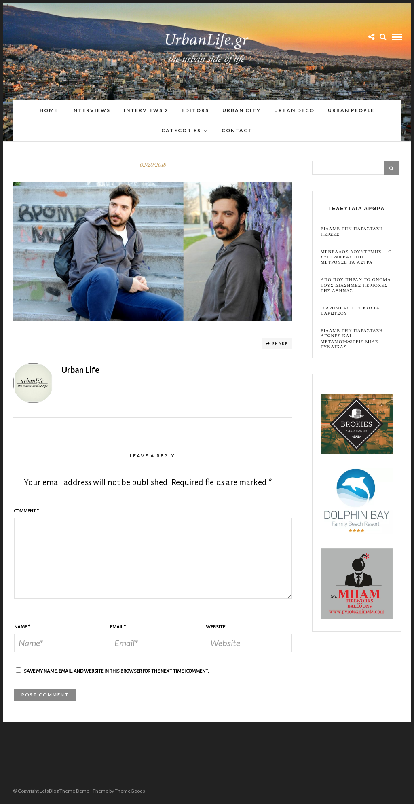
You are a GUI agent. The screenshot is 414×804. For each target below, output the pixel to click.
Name (22, 627)
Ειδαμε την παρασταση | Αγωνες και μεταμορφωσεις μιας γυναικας (353, 339)
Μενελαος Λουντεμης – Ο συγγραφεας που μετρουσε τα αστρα (356, 258)
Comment (26, 511)
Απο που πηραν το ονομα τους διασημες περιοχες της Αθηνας (356, 285)
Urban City (241, 111)
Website (215, 627)
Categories (181, 131)
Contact (237, 131)
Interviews (90, 111)
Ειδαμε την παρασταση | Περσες (353, 231)
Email (118, 627)
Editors (195, 111)
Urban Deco (294, 111)
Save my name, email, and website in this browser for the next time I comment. (116, 671)
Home (49, 111)
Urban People (351, 111)
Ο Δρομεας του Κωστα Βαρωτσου (350, 311)
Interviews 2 (146, 111)
